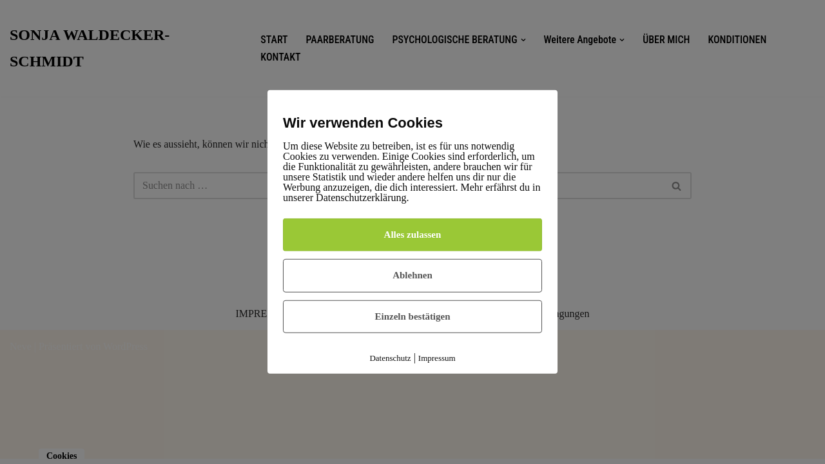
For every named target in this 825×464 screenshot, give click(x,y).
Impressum (437, 358)
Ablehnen (412, 275)
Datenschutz (390, 358)
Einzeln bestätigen (412, 316)
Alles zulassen (413, 234)
